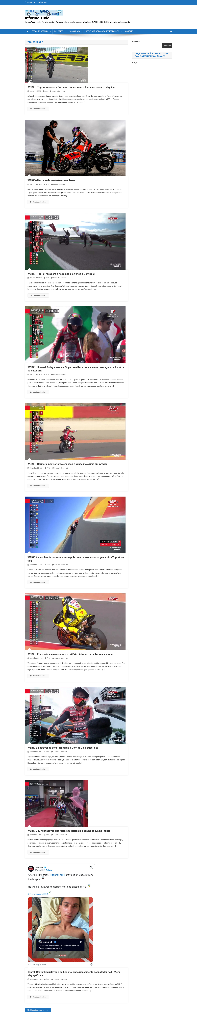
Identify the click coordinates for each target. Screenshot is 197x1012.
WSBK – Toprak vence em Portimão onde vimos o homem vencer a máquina (71, 87)
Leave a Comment (58, 91)
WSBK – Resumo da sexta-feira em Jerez (51, 180)
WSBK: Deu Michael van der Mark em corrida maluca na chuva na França (69, 830)
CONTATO (129, 31)
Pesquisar (136, 42)
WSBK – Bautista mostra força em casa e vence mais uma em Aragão (68, 464)
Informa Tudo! (38, 18)
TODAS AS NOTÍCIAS (40, 31)
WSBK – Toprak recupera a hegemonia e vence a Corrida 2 (61, 273)
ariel (46, 91)
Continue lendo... (38, 109)
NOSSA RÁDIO (75, 31)
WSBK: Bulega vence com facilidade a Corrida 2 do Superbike (63, 747)
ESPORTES (58, 31)
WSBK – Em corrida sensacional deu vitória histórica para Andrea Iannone (70, 654)
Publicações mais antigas (38, 1010)
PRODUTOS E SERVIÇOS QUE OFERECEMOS (102, 31)
